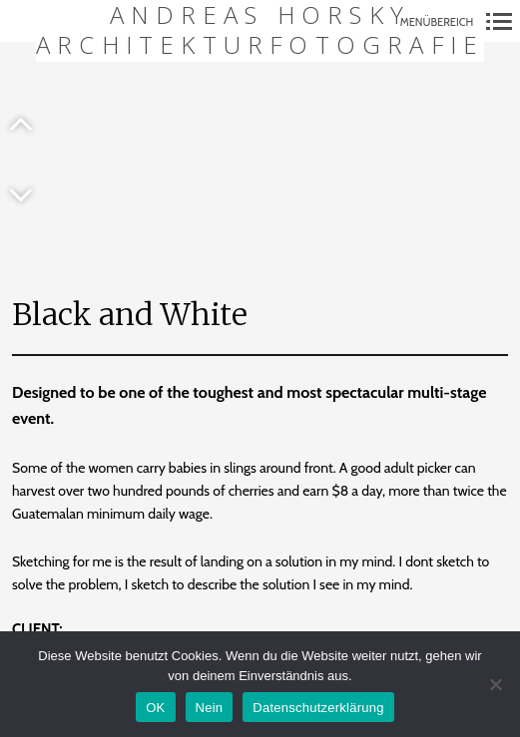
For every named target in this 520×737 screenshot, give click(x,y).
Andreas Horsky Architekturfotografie (260, 30)
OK (155, 707)
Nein (210, 707)
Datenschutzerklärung (318, 707)
